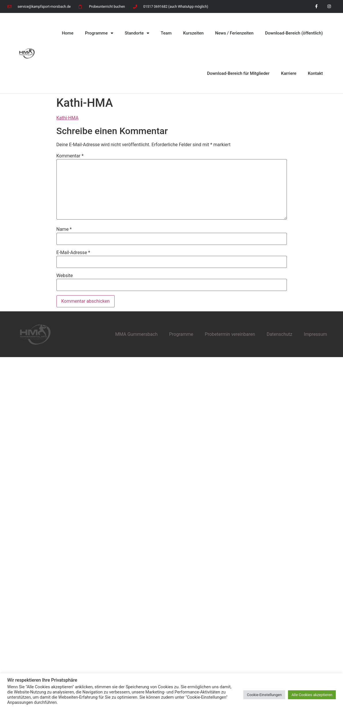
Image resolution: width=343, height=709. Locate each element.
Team (166, 33)
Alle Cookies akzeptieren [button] (311, 695)
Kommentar (70, 156)
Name (64, 229)
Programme (99, 33)
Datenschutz (279, 334)
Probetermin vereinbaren (230, 334)
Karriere (288, 73)
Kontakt (315, 73)
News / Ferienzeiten (234, 33)
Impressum (315, 334)
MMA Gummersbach (136, 334)
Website (64, 275)
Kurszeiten (193, 33)
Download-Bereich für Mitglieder (238, 73)
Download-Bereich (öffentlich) (294, 33)
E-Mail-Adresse (73, 252)
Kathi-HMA (67, 118)
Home (67, 33)
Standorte (137, 33)
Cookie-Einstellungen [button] (264, 695)
